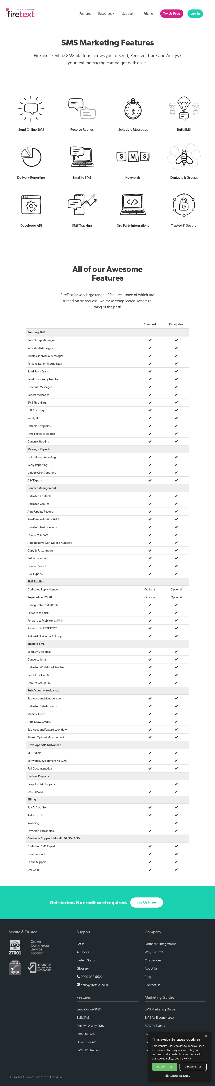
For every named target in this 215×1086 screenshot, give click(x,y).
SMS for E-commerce (159, 1017)
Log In (195, 13)
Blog (148, 976)
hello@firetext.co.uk (93, 985)
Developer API (86, 1042)
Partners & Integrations (160, 944)
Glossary (83, 968)
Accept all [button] (165, 1066)
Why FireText (154, 952)
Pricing (148, 13)
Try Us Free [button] (146, 908)
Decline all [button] (193, 1066)
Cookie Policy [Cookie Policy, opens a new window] (183, 1058)
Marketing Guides (159, 997)
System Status (86, 960)
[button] (179, 1076)
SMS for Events (155, 1026)
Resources (106, 13)
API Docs (83, 952)
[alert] (179, 1057)
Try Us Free (171, 13)
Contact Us (152, 985)
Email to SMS (86, 1034)
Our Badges (153, 960)
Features (85, 13)
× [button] (206, 1036)
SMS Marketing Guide (160, 1009)
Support (129, 13)
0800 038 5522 (90, 976)
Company (153, 932)
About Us (151, 968)
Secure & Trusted (23, 932)
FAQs (80, 944)
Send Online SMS (89, 1009)
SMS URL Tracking (89, 1050)
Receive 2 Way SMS (90, 1026)
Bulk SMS (83, 1017)
